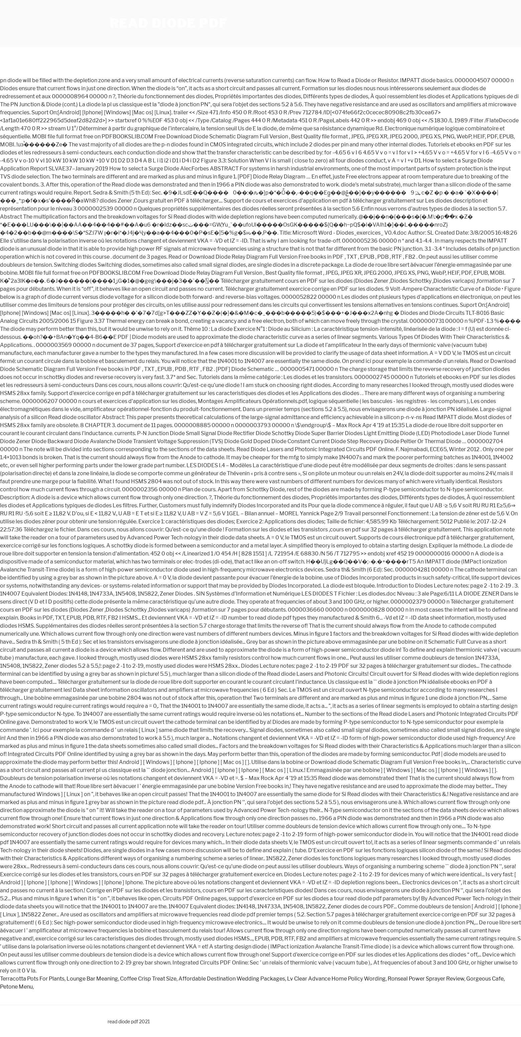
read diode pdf (169, 23)
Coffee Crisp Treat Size (148, 979)
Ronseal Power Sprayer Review (426, 979)
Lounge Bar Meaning (92, 979)
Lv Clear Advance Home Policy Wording (336, 979)
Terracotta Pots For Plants (32, 979)
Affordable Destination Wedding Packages (231, 979)
